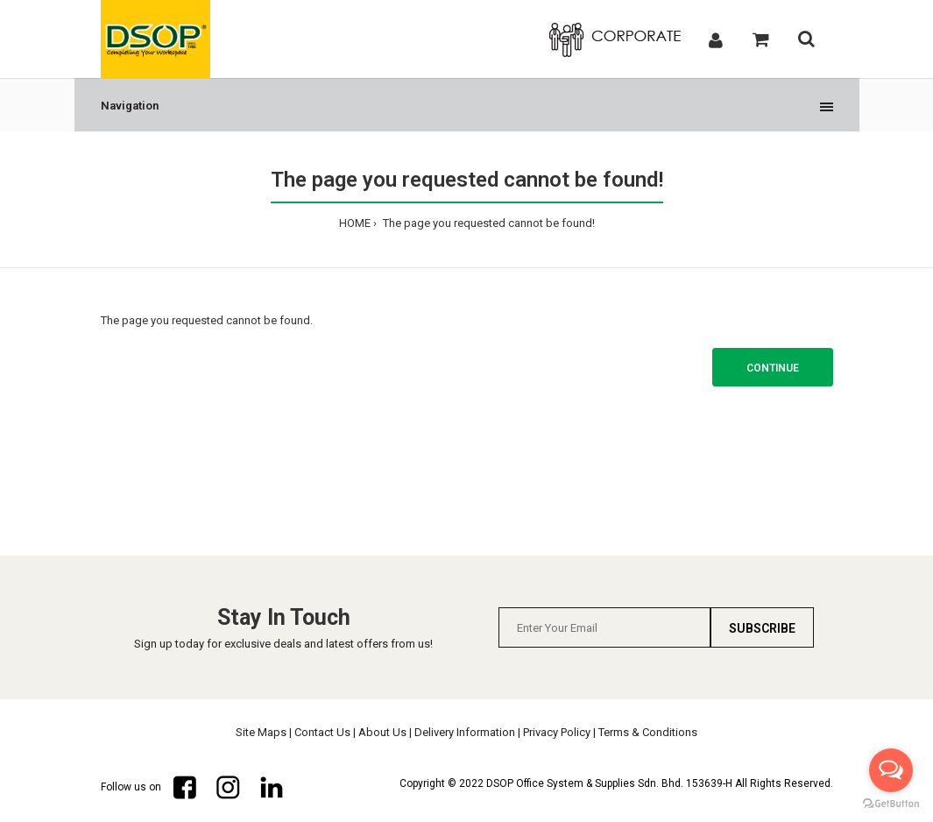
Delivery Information (464, 732)
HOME (355, 223)
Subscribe (762, 628)
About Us (382, 732)
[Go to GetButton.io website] (891, 804)
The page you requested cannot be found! (487, 223)
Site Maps (261, 732)
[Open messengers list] (891, 770)
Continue (772, 368)
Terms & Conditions (647, 732)
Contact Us (322, 732)
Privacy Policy (556, 732)
